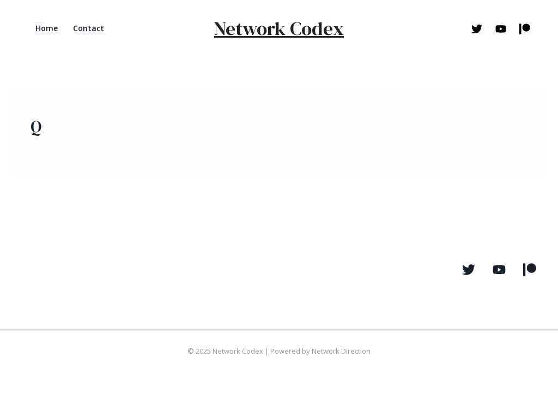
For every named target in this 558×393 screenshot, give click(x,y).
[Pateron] (529, 269)
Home (46, 28)
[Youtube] (500, 28)
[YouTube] (499, 269)
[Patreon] (524, 28)
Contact (88, 28)
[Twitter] (476, 28)
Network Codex (279, 28)
